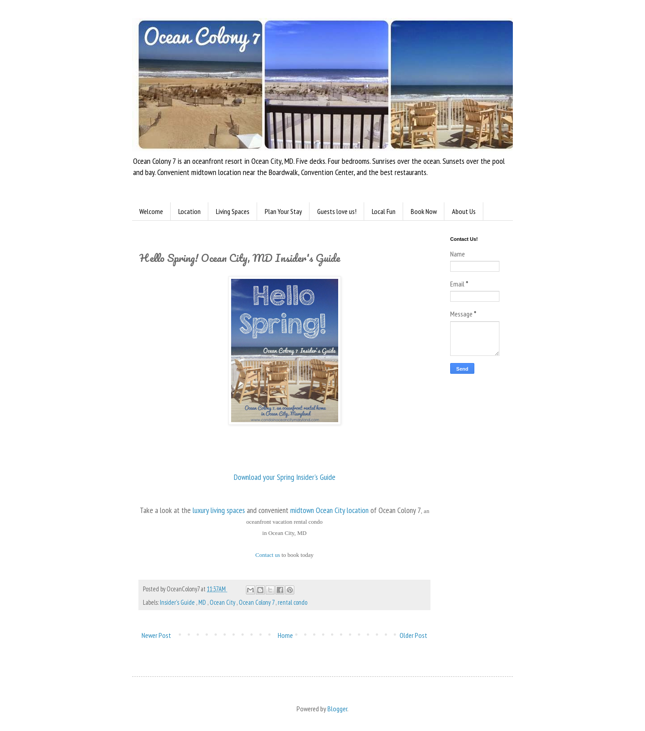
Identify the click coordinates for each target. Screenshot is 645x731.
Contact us (267, 554)
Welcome (151, 211)
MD (202, 602)
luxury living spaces (219, 510)
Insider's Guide (178, 602)
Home (285, 635)
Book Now (424, 211)
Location (189, 211)
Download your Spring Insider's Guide (284, 477)
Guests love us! (337, 211)
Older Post (413, 635)
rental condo (292, 602)
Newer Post (156, 635)
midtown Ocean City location (329, 510)
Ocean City (223, 602)
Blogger (337, 708)
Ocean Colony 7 (257, 602)
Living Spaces (232, 211)
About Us (464, 211)
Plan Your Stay (283, 211)
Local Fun (384, 211)
